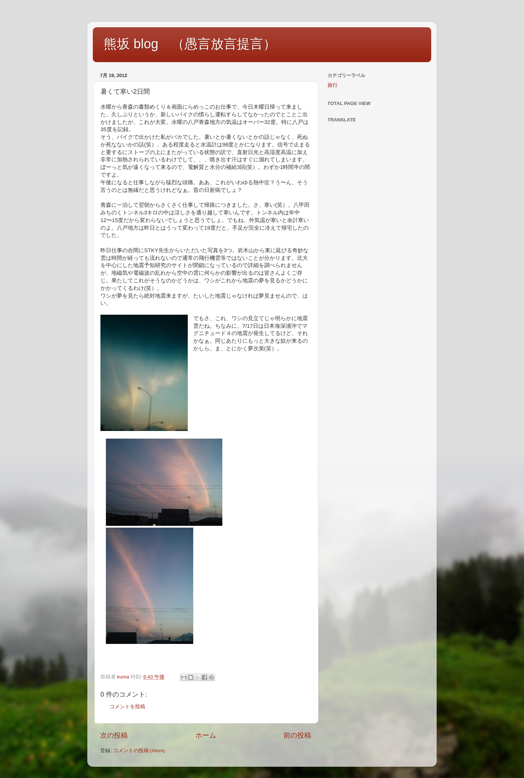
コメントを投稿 (127, 706)
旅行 (333, 85)
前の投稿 (297, 735)
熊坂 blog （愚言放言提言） (190, 43)
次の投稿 (114, 735)
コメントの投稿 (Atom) (139, 750)
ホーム (205, 735)
